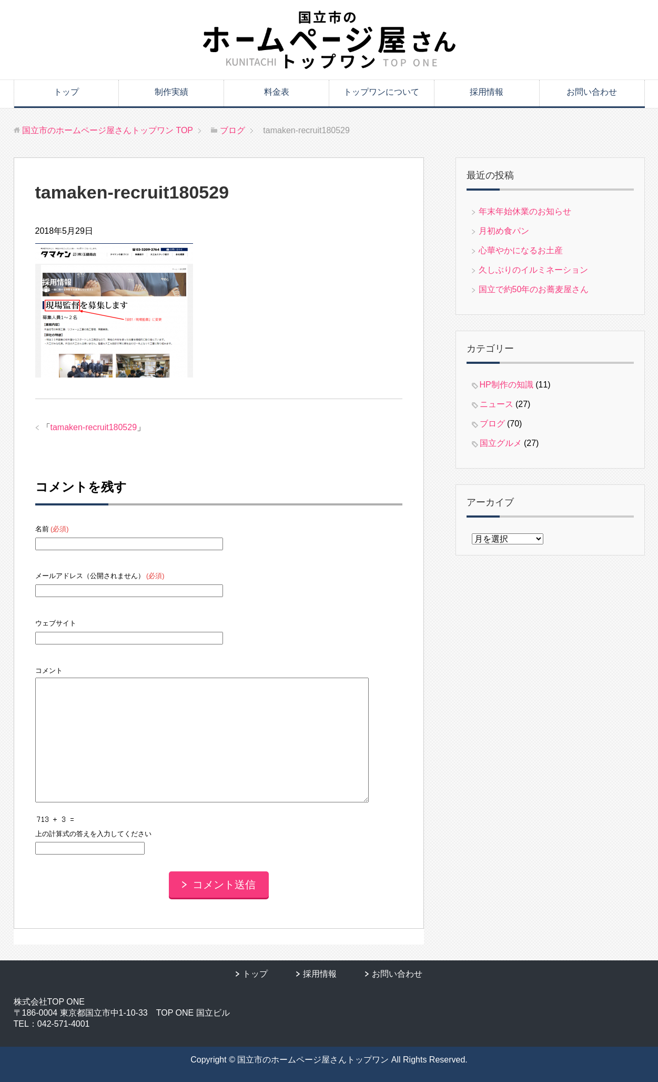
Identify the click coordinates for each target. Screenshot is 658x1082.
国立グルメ (501, 443)
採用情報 (486, 91)
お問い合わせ (591, 91)
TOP (107, 130)
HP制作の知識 (506, 384)
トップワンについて (381, 91)
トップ (66, 91)
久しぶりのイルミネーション (533, 269)
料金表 (276, 91)
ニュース (496, 404)
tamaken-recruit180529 (93, 427)
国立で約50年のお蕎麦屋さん (534, 289)
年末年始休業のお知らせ (525, 211)
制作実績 (171, 91)
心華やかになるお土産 (521, 250)
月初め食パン (504, 230)
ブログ (492, 423)
